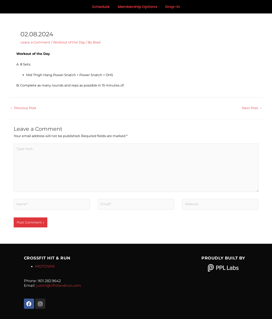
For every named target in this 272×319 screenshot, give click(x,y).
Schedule (101, 6)
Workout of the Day (69, 42)
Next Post (252, 108)
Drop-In (172, 6)
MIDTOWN (45, 266)
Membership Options (137, 6)
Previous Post (23, 108)
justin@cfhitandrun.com (58, 285)
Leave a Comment (35, 42)
